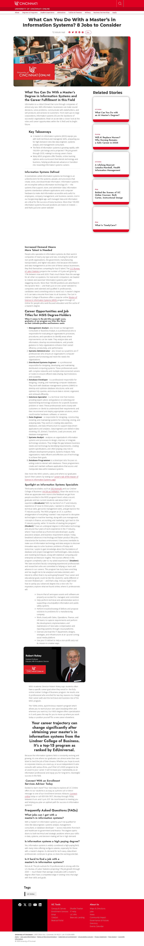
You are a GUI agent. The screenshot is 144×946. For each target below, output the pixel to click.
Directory (94, 923)
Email (53, 914)
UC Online (98, 109)
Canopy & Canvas (58, 908)
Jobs (92, 911)
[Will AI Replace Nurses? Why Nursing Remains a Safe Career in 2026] (111, 128)
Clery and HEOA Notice (28, 937)
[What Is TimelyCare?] (111, 213)
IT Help (73, 911)
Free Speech (112, 937)
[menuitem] (17, 12)
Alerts (17, 937)
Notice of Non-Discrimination (47, 937)
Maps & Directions (97, 908)
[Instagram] (29, 905)
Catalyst (54, 917)
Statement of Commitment (67, 937)
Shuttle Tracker (76, 908)
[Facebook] (20, 905)
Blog (96, 189)
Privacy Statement (101, 937)
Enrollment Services (59, 911)
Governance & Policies (99, 920)
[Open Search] (120, 3)
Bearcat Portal (57, 920)
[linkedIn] (40, 905)
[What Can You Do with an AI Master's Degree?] (111, 102)
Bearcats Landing (77, 917)
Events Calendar (97, 926)
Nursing (97, 134)
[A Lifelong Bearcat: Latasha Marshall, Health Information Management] (111, 155)
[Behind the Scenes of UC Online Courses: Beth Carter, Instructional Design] (111, 183)
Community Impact (98, 917)
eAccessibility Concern (85, 937)
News (92, 914)
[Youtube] (35, 905)
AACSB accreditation (50, 491)
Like (88, 32)
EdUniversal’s (56, 488)
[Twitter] (25, 905)
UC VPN (73, 914)
